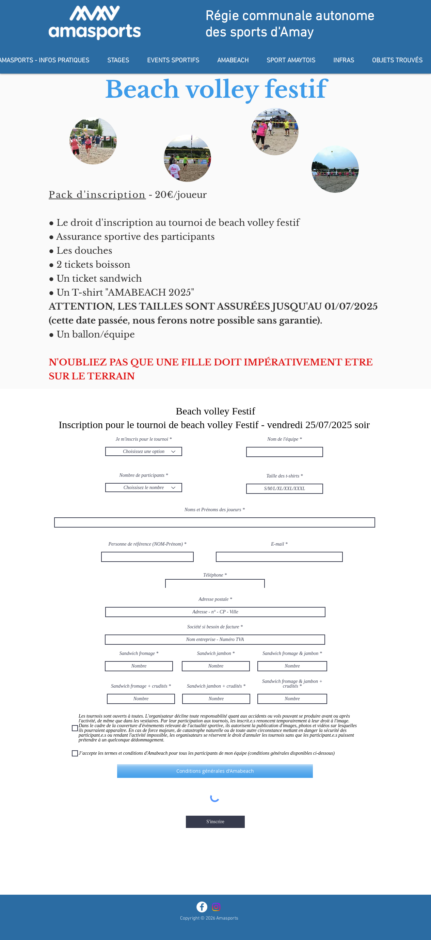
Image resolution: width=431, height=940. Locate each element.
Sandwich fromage (137, 653)
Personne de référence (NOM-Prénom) (146, 544)
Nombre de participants (141, 475)
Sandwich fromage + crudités (139, 686)
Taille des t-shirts (282, 476)
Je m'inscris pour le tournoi (141, 439)
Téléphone (213, 575)
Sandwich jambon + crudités (214, 686)
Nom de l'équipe (282, 439)
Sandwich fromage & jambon (290, 653)
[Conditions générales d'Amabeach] (215, 771)
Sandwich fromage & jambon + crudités (292, 684)
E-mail (277, 544)
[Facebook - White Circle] (201, 907)
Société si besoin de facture (213, 627)
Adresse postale (213, 599)
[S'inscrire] (215, 822)
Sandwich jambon (214, 653)
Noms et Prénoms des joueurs (213, 509)
